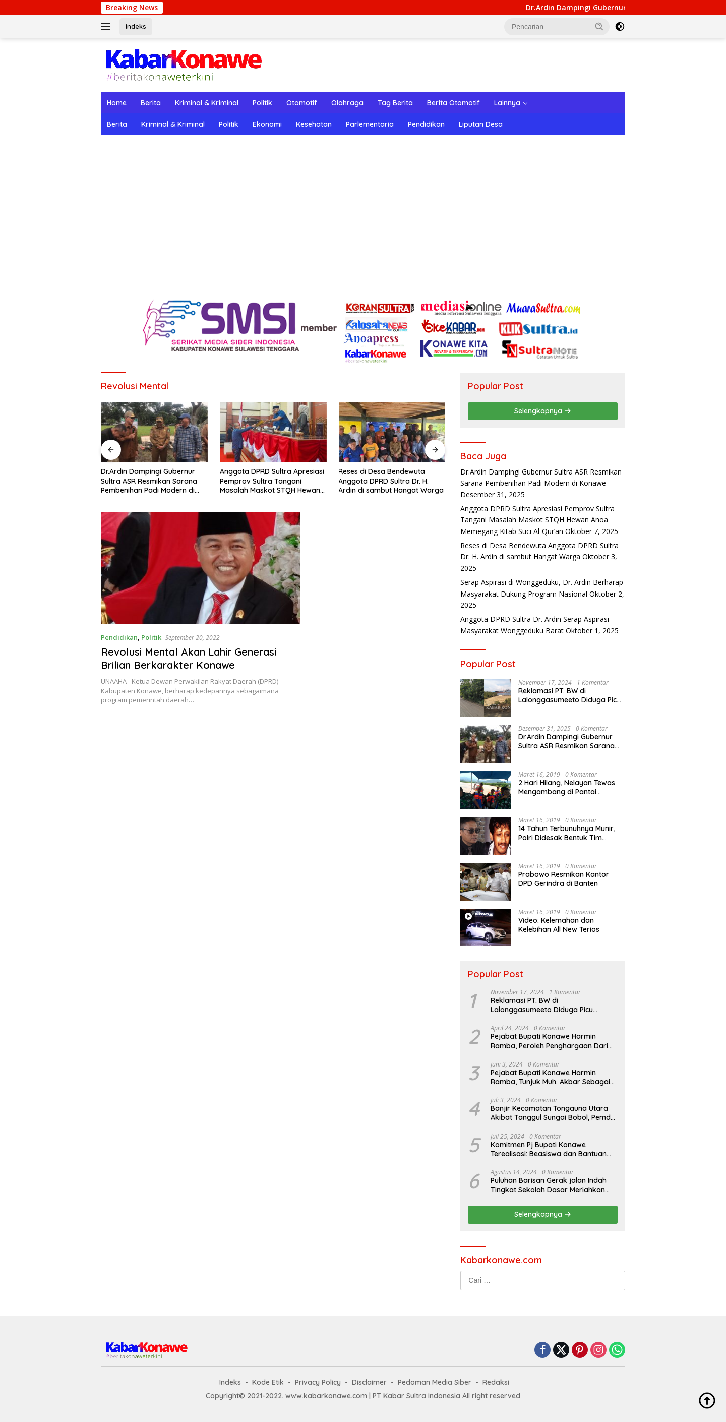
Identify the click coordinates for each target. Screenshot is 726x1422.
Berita (151, 102)
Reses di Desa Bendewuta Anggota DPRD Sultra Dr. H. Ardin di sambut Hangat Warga (391, 480)
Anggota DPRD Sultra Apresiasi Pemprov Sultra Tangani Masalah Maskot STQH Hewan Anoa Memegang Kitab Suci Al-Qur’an (272, 481)
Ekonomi (267, 124)
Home (117, 102)
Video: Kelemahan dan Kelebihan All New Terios (558, 925)
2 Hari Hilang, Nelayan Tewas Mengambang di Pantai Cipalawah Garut (566, 787)
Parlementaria (370, 124)
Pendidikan (426, 124)
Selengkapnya (542, 411)
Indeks (136, 26)
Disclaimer (369, 1382)
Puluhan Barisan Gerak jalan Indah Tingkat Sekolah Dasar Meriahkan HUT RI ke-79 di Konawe (549, 1185)
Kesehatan (314, 124)
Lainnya (507, 102)
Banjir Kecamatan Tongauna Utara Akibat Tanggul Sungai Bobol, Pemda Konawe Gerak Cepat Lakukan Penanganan (553, 1113)
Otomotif (301, 102)
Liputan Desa (481, 124)
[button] (599, 26)
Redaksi (495, 1382)
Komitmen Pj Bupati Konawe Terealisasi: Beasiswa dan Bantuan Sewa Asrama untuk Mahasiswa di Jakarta (549, 1149)
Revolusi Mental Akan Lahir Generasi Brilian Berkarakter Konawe (188, 658)
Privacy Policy (318, 1382)
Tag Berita (395, 102)
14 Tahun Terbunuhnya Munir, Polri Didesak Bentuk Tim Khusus (566, 833)
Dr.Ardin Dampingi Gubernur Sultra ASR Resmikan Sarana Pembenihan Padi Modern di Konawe (149, 481)
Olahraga (347, 102)
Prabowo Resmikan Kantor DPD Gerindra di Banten (563, 879)
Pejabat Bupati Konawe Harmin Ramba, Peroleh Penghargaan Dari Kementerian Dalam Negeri (549, 1041)
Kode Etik (268, 1382)
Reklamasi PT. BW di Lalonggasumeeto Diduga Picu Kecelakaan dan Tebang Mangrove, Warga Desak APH (569, 695)
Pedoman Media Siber (434, 1382)
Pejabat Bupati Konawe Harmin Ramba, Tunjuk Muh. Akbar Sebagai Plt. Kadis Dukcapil (550, 1077)
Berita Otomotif (453, 102)
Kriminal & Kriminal (206, 102)
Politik (262, 102)
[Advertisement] (363, 210)
